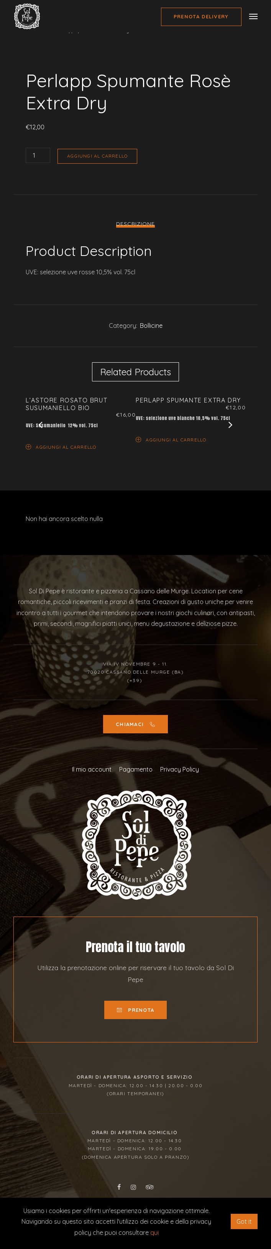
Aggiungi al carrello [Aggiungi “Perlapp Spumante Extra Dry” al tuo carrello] (171, 439)
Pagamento (136, 769)
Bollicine (151, 325)
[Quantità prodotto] (38, 155)
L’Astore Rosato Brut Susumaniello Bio (66, 403)
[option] (81, 424)
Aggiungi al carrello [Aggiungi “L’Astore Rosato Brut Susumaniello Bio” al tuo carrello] (61, 446)
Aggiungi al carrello (97, 156)
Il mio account (92, 769)
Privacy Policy (179, 769)
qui (154, 1232)
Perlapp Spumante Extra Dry (188, 400)
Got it (244, 1221)
